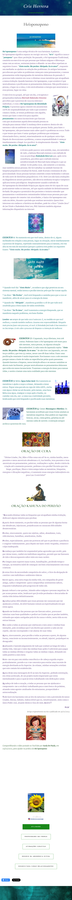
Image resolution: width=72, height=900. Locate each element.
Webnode (42, 896)
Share (6, 880)
